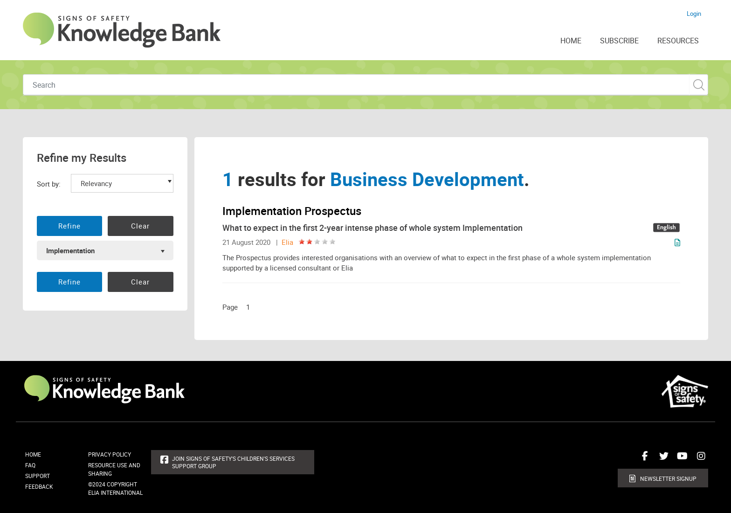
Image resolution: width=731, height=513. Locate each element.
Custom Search (698, 84)
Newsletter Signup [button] (668, 478)
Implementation (70, 250)
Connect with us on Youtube (680, 459)
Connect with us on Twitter (662, 459)
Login (694, 13)
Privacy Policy (109, 454)
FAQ (30, 465)
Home (33, 454)
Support (37, 475)
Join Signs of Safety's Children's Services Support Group (233, 462)
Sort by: (49, 183)
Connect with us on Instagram (699, 459)
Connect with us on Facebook (643, 459)
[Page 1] (250, 307)
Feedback (39, 486)
